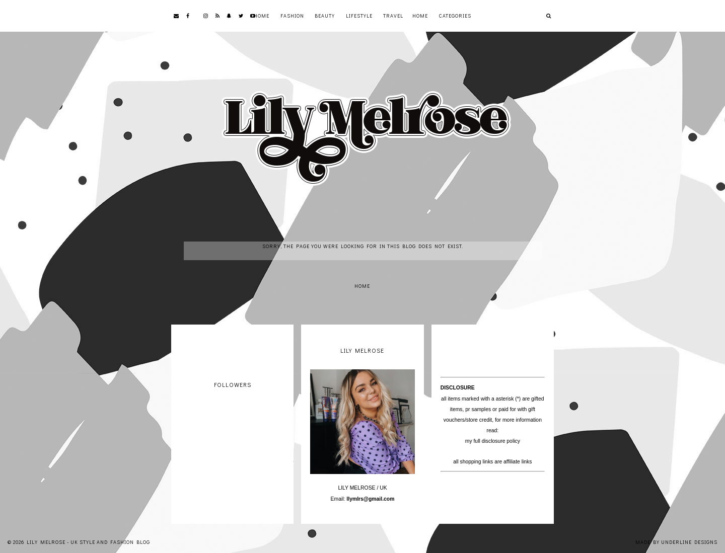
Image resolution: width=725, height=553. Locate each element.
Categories (455, 16)
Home (261, 16)
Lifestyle (359, 16)
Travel (393, 16)
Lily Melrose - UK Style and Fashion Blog (88, 542)
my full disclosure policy (492, 441)
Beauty (325, 16)
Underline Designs (689, 542)
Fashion (292, 16)
